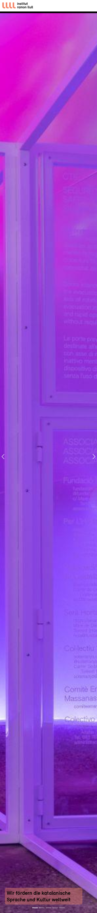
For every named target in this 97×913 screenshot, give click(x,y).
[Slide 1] (35, 908)
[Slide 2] (42, 908)
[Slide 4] (55, 908)
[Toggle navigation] (91, 6)
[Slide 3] (48, 908)
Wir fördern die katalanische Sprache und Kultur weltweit (39, 896)
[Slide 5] (62, 908)
